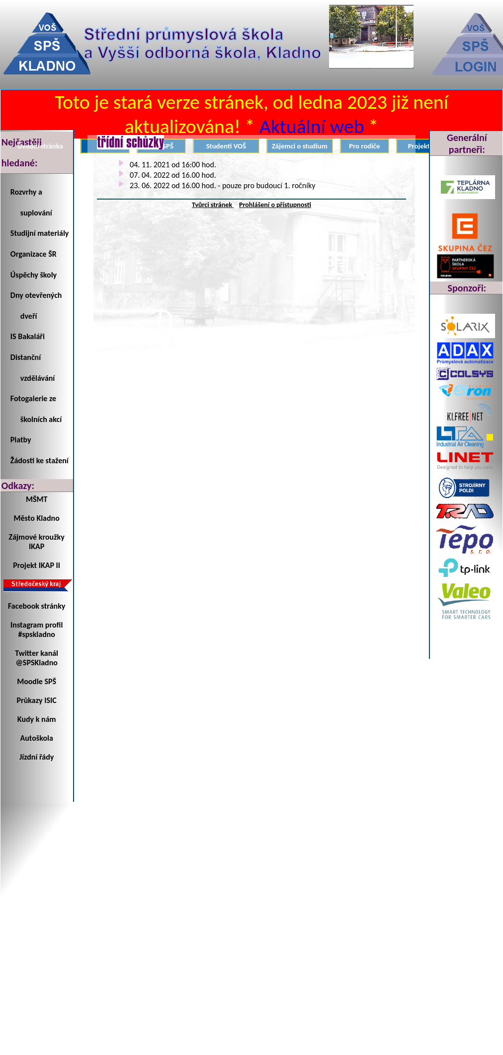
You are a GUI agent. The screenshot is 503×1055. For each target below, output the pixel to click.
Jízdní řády (36, 757)
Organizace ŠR (33, 254)
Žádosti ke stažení (39, 460)
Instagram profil (36, 625)
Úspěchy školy (33, 275)
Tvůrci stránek (213, 205)
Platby (20, 439)
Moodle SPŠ (36, 681)
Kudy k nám (36, 719)
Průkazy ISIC (37, 700)
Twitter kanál (36, 653)
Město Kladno (37, 518)
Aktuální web (311, 126)
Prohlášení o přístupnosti (275, 205)
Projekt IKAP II (36, 565)
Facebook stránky (36, 606)
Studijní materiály (39, 233)
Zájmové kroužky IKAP (37, 541)
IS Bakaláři (27, 336)
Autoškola (36, 738)
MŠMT (36, 499)
